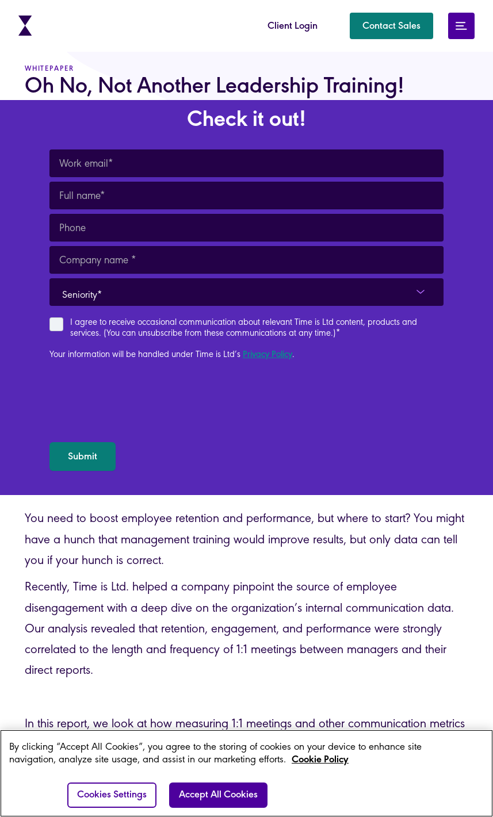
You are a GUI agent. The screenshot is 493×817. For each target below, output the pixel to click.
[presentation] (136, 401)
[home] (25, 26)
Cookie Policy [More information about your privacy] (320, 760)
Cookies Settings (112, 795)
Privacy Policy (267, 354)
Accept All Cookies (218, 795)
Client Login (292, 26)
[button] (391, 26)
